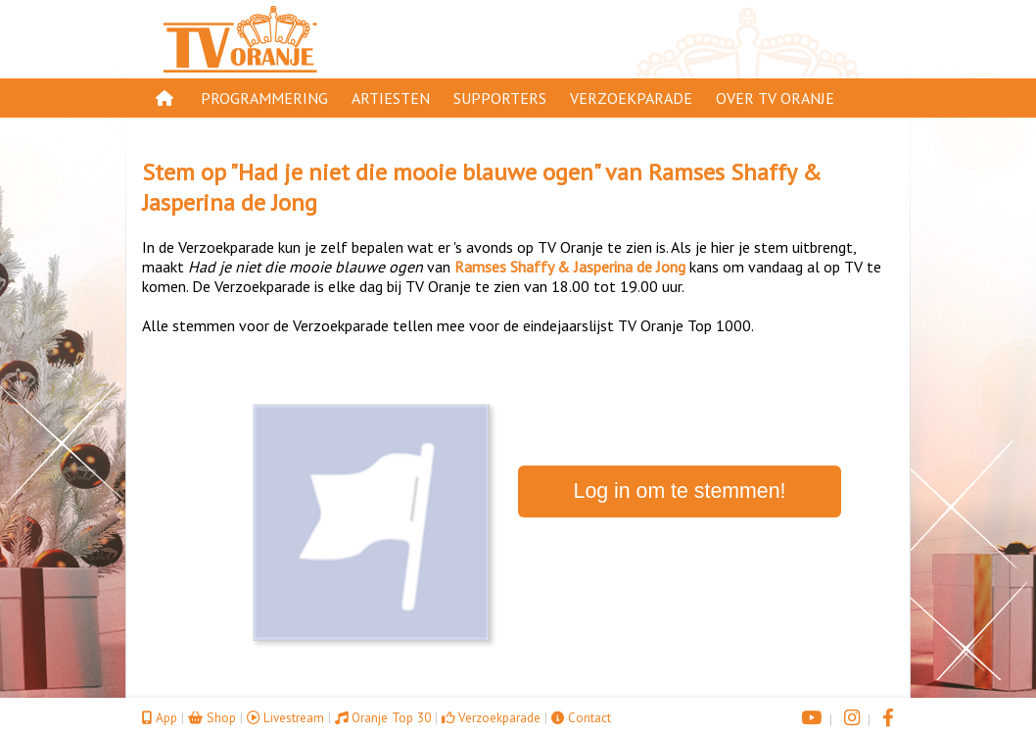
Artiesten (391, 98)
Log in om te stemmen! (680, 491)
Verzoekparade (631, 98)
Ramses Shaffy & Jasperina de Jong (569, 266)
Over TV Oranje (775, 98)
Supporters (499, 98)
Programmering (264, 98)
